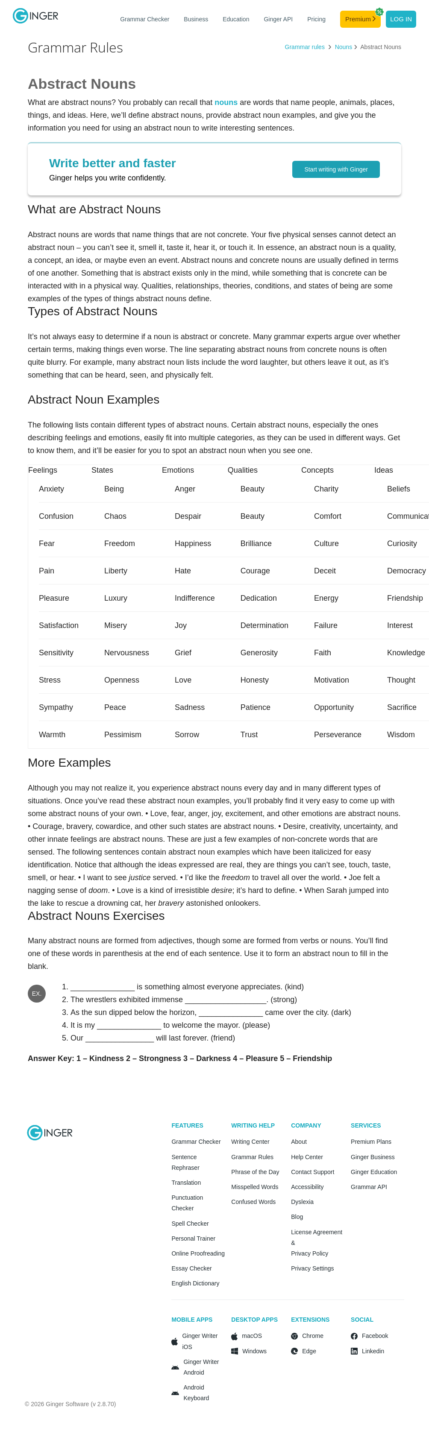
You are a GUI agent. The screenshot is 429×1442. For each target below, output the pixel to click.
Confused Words (253, 1201)
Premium (363, 17)
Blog (297, 1216)
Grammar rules (305, 47)
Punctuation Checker (187, 1203)
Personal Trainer (193, 1238)
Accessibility (307, 1186)
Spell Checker (190, 1223)
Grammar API (369, 1186)
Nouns (343, 47)
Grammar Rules (252, 1157)
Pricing (316, 19)
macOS (252, 1335)
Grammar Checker (144, 19)
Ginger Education (374, 1172)
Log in (401, 19)
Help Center (307, 1157)
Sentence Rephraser (185, 1162)
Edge (309, 1351)
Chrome (312, 1335)
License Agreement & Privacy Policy (316, 1243)
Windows (254, 1351)
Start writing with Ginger (336, 169)
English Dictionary (195, 1283)
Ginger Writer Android (201, 1367)
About (299, 1141)
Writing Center (250, 1141)
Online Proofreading (198, 1253)
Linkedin (373, 1351)
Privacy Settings (312, 1268)
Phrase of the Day (255, 1172)
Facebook (375, 1335)
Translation (186, 1182)
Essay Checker (191, 1268)
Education (236, 19)
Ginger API (278, 19)
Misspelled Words (254, 1186)
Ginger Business (373, 1157)
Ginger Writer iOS (199, 1341)
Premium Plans (371, 1141)
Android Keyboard (196, 1392)
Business (196, 19)
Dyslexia (302, 1201)
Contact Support (312, 1172)
